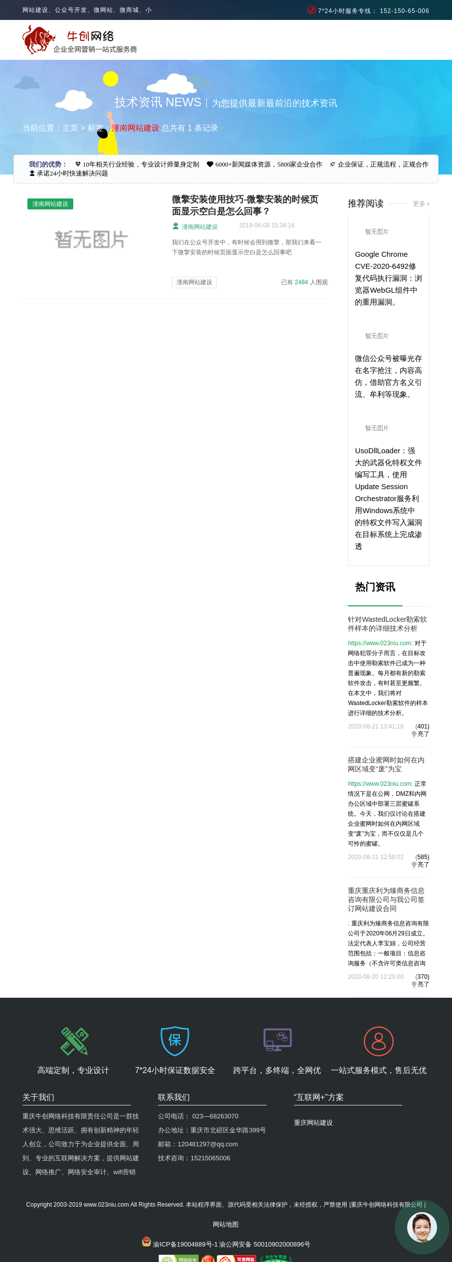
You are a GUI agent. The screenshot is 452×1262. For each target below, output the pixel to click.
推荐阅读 (366, 203)
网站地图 (226, 1224)
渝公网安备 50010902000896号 (264, 1244)
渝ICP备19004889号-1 (185, 1244)
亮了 (424, 733)
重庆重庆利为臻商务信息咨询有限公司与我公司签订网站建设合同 (386, 899)
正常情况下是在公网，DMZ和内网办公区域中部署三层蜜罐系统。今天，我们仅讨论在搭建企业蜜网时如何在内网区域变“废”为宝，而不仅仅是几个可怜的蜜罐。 (387, 813)
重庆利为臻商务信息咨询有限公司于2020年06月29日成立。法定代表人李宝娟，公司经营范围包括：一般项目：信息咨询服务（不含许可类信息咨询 (388, 943)
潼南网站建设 (194, 226)
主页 (70, 128)
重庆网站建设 (313, 1122)
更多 (419, 203)
